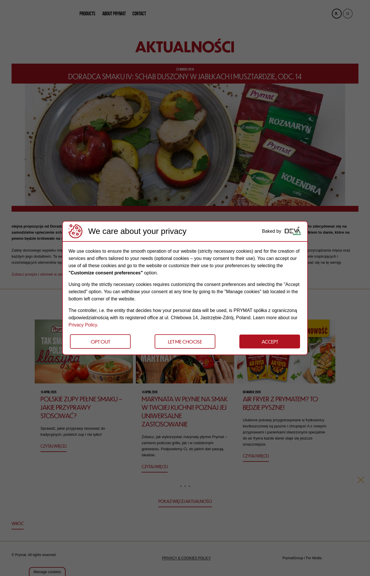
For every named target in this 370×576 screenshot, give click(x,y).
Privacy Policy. (83, 324)
